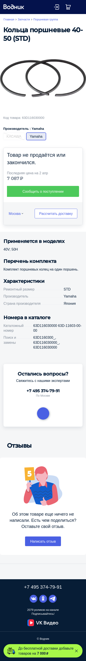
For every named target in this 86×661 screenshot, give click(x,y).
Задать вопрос (43, 413)
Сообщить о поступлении (43, 191)
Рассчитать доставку (56, 214)
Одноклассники (43, 599)
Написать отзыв (43, 541)
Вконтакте (33, 599)
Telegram (53, 599)
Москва (15, 214)
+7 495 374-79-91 (43, 390)
